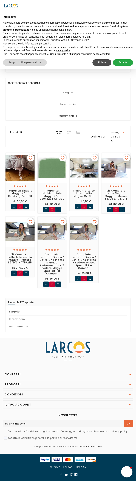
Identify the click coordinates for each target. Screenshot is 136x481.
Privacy (71, 446)
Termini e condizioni (90, 446)
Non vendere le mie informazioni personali (26, 43)
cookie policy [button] (64, 29)
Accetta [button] (123, 62)
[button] (126, 471)
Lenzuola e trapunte (21, 302)
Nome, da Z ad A (118, 136)
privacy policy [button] (62, 50)
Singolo (68, 92)
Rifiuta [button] (102, 62)
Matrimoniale (68, 116)
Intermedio (68, 104)
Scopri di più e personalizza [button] (24, 62)
